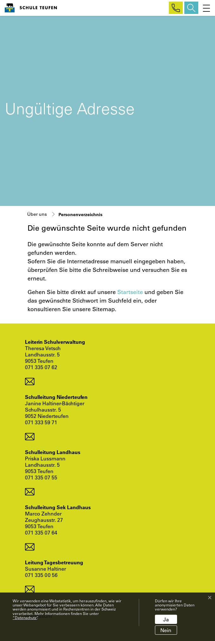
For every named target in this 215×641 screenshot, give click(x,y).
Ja (166, 619)
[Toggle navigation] (205, 8)
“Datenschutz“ (25, 617)
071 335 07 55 (41, 477)
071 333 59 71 (41, 422)
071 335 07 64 (41, 532)
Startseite (130, 292)
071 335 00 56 (41, 575)
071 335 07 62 (41, 367)
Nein (165, 630)
